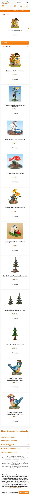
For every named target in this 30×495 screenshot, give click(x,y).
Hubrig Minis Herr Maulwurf (15, 207)
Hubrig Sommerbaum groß (15, 344)
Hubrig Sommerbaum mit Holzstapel (15, 276)
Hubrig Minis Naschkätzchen (15, 139)
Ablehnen (4, 492)
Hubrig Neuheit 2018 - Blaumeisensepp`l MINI (15, 379)
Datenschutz (8, 459)
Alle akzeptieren (14, 492)
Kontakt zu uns (20, 456)
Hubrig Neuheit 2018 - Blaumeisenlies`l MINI (15, 413)
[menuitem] (27, 7)
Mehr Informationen (15, 487)
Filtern (4, 42)
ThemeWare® (17, 467)
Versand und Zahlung (6, 457)
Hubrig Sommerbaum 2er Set (15, 310)
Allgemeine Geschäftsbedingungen (20, 457)
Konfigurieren (24, 492)
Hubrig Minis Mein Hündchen (15, 242)
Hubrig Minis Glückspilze (15, 173)
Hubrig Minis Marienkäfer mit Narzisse (15, 106)
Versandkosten (5, 463)
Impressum (22, 459)
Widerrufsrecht (15, 459)
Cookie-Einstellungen (11, 456)
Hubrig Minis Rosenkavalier (15, 30)
